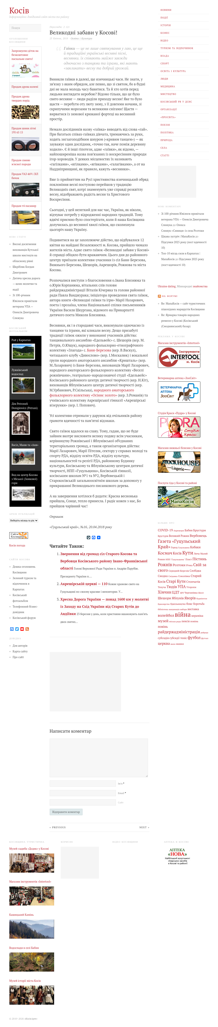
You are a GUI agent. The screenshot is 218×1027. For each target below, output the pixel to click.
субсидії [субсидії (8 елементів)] (174, 636)
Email (122, 792)
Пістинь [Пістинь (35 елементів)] (200, 558)
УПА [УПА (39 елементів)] (182, 585)
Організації (168, 109)
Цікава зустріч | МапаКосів (178, 236)
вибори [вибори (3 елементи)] (183, 607)
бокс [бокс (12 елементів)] (189, 602)
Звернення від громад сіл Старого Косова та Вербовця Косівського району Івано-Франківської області (103, 560)
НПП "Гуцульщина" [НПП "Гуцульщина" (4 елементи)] (175, 558)
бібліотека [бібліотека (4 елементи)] (163, 607)
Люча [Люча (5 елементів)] (197, 553)
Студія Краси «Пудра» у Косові (177, 413)
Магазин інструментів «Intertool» (179, 343)
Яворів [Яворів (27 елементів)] (190, 596)
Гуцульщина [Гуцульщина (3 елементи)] (183, 547)
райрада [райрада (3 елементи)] (204, 630)
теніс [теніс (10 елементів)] (183, 636)
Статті (164, 155)
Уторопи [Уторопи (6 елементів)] (191, 586)
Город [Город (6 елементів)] (174, 547)
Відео (164, 40)
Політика (167, 132)
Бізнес (165, 32)
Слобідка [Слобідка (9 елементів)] (195, 570)
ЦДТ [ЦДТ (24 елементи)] (175, 591)
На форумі (169, 296)
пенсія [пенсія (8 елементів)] (186, 619)
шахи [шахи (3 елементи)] (172, 641)
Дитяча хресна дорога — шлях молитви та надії (26, 284)
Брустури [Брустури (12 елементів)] (199, 530)
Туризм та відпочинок (176, 48)
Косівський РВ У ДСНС (176, 101)
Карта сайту (20, 651)
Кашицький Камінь (21, 914)
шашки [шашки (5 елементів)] (180, 641)
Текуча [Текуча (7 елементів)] (162, 586)
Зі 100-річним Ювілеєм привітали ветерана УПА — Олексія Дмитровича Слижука (26, 306)
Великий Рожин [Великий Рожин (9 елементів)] (179, 535)
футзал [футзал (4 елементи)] (204, 636)
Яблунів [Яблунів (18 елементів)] (178, 597)
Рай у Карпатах (21, 340)
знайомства (200, 286)
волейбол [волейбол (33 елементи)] (166, 613)
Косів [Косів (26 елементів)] (177, 552)
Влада (164, 55)
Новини (166, 9)
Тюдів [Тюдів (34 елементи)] (172, 585)
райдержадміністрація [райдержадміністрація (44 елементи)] (179, 629)
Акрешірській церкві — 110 (83, 583)
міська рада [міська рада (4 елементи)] (175, 619)
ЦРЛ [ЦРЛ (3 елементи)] (182, 591)
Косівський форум (24, 617)
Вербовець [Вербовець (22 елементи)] (198, 535)
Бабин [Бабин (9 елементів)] (189, 530)
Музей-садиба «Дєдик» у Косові (29, 848)
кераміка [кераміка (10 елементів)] (197, 614)
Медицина (167, 86)
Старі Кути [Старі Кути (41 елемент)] (176, 580)
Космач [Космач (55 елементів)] (165, 552)
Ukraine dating (167, 286)
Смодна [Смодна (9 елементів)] (163, 575)
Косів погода (17, 545)
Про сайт (18, 657)
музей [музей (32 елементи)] (163, 618)
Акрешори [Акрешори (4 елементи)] (178, 530)
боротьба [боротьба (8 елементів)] (198, 602)
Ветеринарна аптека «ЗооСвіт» (177, 378)
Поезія (165, 124)
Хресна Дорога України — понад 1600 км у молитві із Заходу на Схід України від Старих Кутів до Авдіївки (104, 606)
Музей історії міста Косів (25, 980)
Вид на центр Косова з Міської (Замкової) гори (25, 479)
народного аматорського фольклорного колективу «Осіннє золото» (92, 392)
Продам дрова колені (25, 87)
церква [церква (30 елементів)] (164, 641)
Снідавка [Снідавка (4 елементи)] (172, 575)
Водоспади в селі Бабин (24, 947)
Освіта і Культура (173, 71)
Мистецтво (168, 94)
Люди (164, 78)
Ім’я (121, 783)
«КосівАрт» (30, 1018)
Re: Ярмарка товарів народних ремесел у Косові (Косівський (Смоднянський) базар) (180, 320)
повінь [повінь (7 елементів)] (194, 619)
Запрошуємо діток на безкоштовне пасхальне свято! (25, 55)
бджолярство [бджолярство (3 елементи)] (164, 602)
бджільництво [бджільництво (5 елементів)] (178, 602)
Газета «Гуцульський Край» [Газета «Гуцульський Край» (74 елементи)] (179, 543)
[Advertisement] (177, 182)
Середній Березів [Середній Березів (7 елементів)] (179, 569)
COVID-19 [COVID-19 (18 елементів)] (165, 530)
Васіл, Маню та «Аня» (25, 445)
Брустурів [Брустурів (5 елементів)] (163, 535)
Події (164, 17)
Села (163, 147)
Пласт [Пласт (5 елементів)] (189, 558)
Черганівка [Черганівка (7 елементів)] (191, 591)
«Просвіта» (168, 117)
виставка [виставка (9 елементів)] (193, 607)
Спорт (164, 63)
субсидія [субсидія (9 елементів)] (163, 636)
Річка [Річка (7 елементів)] (189, 564)
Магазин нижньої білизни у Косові (180, 448)
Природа (166, 140)
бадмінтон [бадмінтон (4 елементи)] (201, 597)
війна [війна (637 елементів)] (183, 613)
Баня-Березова (99, 350)
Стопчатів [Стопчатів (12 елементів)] (193, 580)
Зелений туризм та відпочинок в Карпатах (24, 583)
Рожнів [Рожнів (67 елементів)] (165, 564)
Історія (165, 25)
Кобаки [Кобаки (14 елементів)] (195, 547)
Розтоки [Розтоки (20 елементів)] (179, 564)
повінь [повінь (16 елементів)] (163, 624)
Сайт (121, 802)
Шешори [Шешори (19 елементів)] (164, 597)
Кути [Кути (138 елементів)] (187, 552)
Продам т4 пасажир (24, 206)
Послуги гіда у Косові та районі (177, 483)
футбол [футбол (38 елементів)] (194, 635)
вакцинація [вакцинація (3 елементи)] (174, 607)
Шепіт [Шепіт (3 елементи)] (201, 591)
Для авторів (20, 646)
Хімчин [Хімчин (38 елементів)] (165, 590)
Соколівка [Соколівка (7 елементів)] (184, 575)
